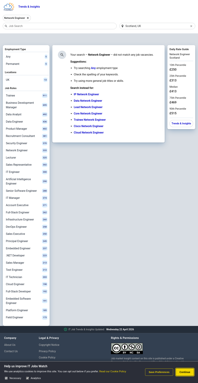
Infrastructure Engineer (27, 210)
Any (27, 47)
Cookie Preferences (51, 355)
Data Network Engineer (88, 91)
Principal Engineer (27, 232)
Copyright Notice (49, 336)
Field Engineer (27, 308)
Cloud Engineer (27, 275)
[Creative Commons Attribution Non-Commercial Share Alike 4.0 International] (152, 338)
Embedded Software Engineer (27, 292)
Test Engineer (27, 261)
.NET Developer (27, 246)
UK (27, 71)
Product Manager (27, 120)
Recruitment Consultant (27, 127)
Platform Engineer (27, 301)
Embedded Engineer (27, 239)
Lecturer (27, 148)
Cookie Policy (47, 348)
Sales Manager (27, 254)
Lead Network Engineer (88, 98)
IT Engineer (27, 163)
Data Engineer (27, 112)
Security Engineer (27, 134)
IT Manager (27, 189)
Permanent (27, 55)
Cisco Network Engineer (88, 117)
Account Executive (27, 196)
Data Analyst (27, 105)
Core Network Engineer (88, 104)
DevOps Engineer (27, 218)
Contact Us (11, 342)
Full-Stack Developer (27, 282)
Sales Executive (27, 225)
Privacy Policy (47, 342)
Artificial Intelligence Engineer (27, 172)
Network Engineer (27, 141)
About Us (9, 336)
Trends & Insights (29, 6)
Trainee (27, 87)
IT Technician (27, 268)
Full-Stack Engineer (27, 203)
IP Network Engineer (86, 85)
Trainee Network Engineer (90, 111)
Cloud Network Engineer (89, 123)
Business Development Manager (27, 96)
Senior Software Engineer (27, 182)
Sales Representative (27, 156)
